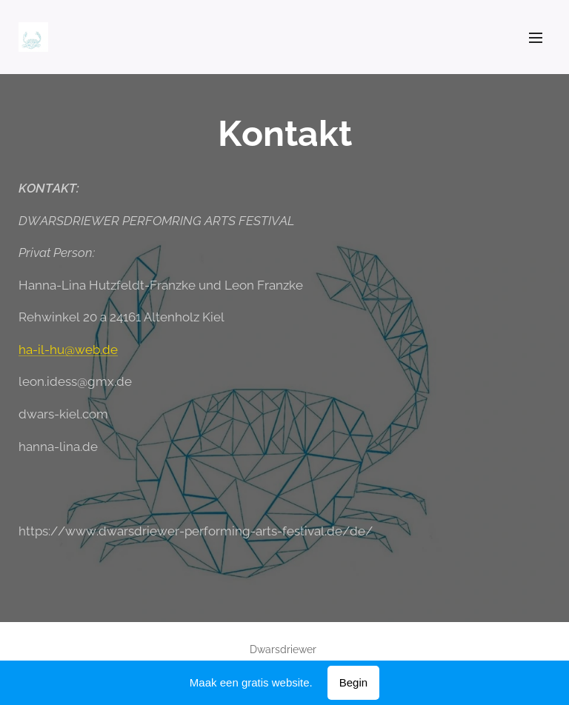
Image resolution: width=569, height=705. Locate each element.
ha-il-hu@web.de (68, 349)
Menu (535, 38)
